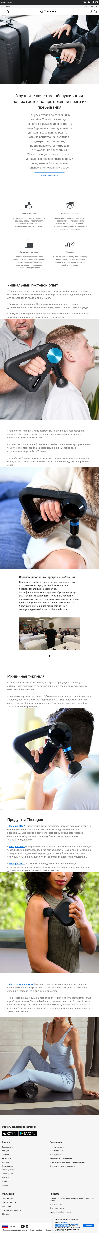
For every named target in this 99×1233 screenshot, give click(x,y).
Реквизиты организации (11, 1210)
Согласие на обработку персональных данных (68, 1162)
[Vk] (85, 2)
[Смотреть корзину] (95, 11)
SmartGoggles (7, 1166)
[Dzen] (96, 2)
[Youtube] (88, 2)
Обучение (6, 1214)
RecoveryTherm (8, 1170)
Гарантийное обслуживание (61, 1158)
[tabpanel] (49, 613)
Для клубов (6, 1206)
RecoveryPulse (7, 1174)
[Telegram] (92, 2)
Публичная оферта (57, 1208)
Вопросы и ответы (57, 1147)
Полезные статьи (9, 1202)
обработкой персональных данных (66, 1225)
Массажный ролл (21, 984)
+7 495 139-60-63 (6, 2)
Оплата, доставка (57, 1155)
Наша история (7, 1199)
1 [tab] (52, 655)
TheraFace (6, 1162)
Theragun (5, 1151)
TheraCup (5, 1177)
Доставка (85, 6)
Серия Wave (6, 1155)
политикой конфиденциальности (62, 1223)
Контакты (94, 6)
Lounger (5, 1185)
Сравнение (5, 6)
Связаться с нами (49, 175)
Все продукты (7, 1147)
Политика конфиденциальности (62, 1166)
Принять (88, 1225)
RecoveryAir (6, 1158)
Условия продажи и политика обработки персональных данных (72, 1199)
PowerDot (5, 1181)
